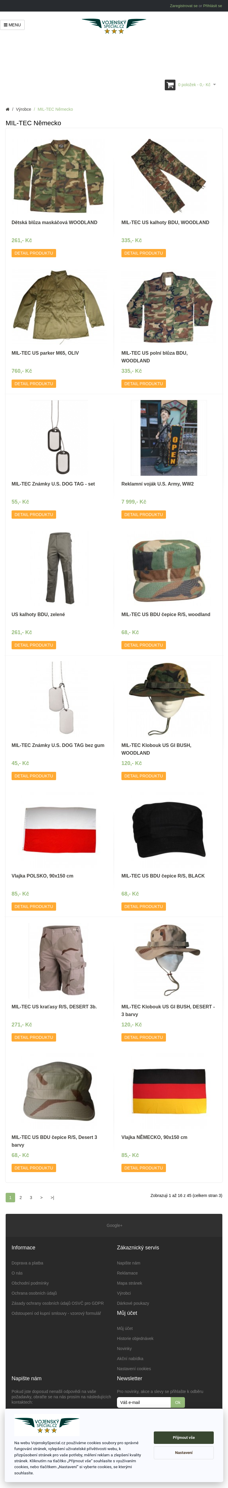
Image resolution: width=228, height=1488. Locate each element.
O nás (17, 1273)
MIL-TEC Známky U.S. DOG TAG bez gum (58, 745)
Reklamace (127, 1273)
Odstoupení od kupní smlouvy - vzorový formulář (56, 1313)
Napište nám (128, 1263)
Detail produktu (34, 253)
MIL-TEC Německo (55, 109)
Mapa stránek (129, 1283)
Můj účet (125, 1328)
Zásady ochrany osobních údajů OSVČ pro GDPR (58, 1303)
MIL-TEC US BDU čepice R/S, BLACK (163, 875)
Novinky (124, 1348)
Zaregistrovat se (183, 6)
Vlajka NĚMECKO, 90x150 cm (154, 1137)
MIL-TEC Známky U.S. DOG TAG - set (53, 483)
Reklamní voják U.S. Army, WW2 (157, 483)
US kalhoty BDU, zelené (38, 614)
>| (52, 1197)
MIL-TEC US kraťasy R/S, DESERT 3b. (54, 1006)
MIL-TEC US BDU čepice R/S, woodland (165, 614)
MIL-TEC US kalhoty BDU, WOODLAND (165, 222)
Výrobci (124, 1293)
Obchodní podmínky (30, 1283)
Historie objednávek (135, 1338)
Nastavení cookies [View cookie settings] (134, 1368)
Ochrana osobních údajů (34, 1293)
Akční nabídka (130, 1358)
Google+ (113, 1225)
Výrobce (23, 109)
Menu (12, 25)
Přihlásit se (212, 6)
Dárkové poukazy (133, 1303)
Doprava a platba (27, 1263)
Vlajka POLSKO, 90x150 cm (42, 875)
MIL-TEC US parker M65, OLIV (45, 353)
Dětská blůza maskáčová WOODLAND (54, 222)
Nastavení (184, 1452)
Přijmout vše (184, 1437)
